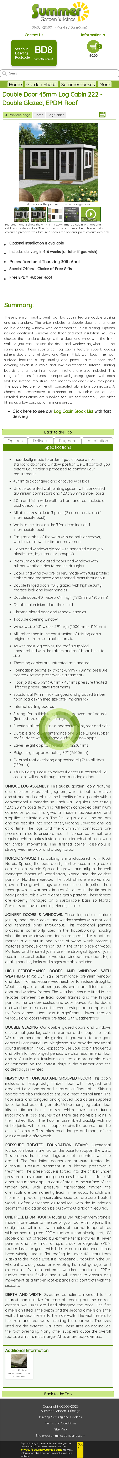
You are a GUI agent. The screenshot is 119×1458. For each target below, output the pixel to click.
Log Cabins (56, 115)
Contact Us (34, 35)
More (104, 84)
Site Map (60, 1429)
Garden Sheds (41, 84)
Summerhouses (78, 84)
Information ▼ (93, 35)
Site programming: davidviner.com (60, 1436)
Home (15, 84)
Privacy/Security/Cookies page (41, 1449)
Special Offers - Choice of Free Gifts (40, 268)
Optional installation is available (36, 243)
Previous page (17, 115)
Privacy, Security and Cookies (60, 1417)
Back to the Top (58, 432)
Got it (80, 1446)
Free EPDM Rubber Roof (30, 277)
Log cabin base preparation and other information (19, 1372)
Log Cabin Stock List (73, 411)
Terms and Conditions (60, 1423)
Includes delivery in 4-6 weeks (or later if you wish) (53, 251)
